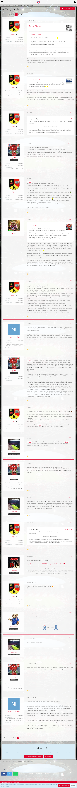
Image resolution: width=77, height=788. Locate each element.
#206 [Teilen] (69, 219)
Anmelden (48, 756)
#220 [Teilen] (70, 697)
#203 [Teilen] (70, 112)
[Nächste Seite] (21, 14)
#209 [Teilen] (69, 356)
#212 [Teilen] (70, 463)
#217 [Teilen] (70, 613)
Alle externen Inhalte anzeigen (50, 126)
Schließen (73, 785)
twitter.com (67, 119)
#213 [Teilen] (70, 497)
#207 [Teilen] (70, 281)
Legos (41, 207)
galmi (30, 182)
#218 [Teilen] (70, 638)
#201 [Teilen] (70, 20)
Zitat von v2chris (34, 79)
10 (13, 14)
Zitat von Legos (36, 34)
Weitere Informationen (64, 785)
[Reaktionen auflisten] (28, 66)
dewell (30, 360)
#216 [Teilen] (70, 582)
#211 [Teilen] (70, 437)
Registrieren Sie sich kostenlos (41, 752)
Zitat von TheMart (35, 26)
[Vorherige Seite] (3, 14)
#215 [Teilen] (70, 556)
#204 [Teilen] (69, 143)
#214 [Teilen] (70, 522)
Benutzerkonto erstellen (33, 756)
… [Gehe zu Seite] (7, 14)
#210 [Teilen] (70, 407)
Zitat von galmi (34, 225)
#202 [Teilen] (70, 73)
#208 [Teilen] (70, 323)
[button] (2, 2)
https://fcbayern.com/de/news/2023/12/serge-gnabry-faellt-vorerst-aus (45, 564)
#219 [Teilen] (70, 663)
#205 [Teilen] (70, 178)
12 (18, 14)
